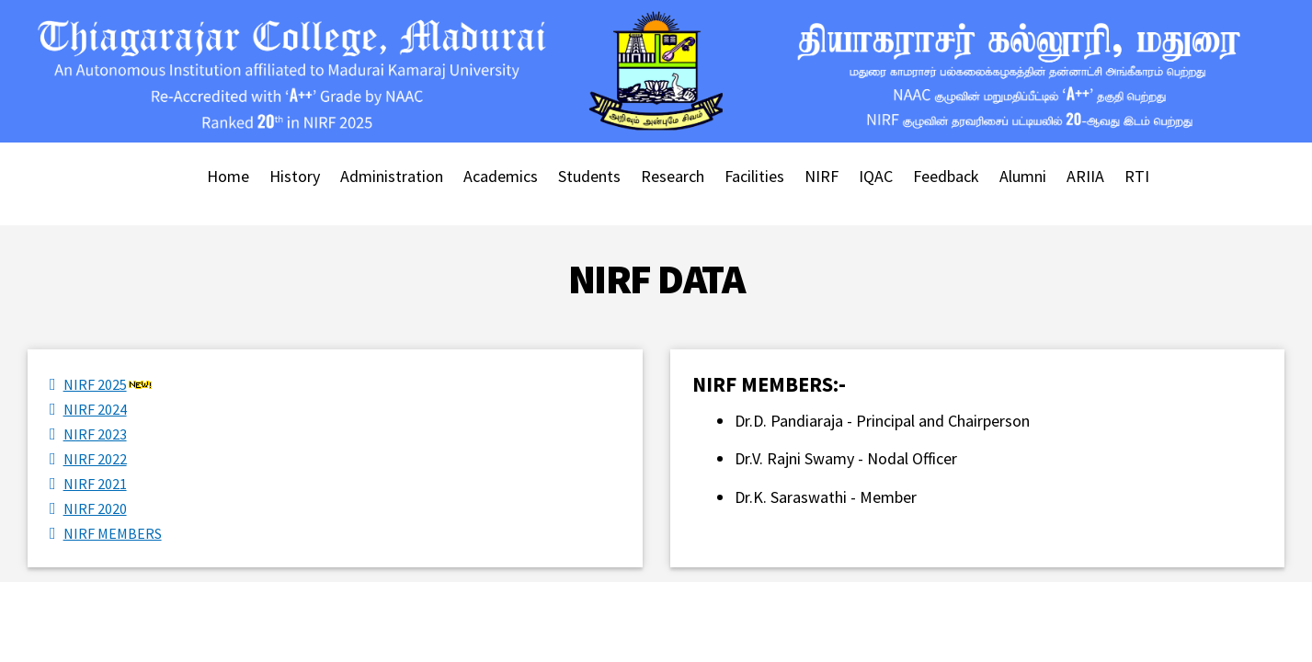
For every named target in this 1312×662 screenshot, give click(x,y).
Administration (391, 176)
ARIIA (1085, 176)
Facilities (754, 176)
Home (228, 176)
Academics (500, 176)
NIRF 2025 (95, 384)
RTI (1136, 176)
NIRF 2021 (95, 483)
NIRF (821, 176)
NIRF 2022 (95, 459)
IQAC (876, 176)
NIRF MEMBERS (112, 533)
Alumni (1022, 176)
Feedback (946, 176)
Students (589, 176)
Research (672, 176)
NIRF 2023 (95, 434)
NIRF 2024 (95, 409)
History (294, 176)
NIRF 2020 (95, 508)
